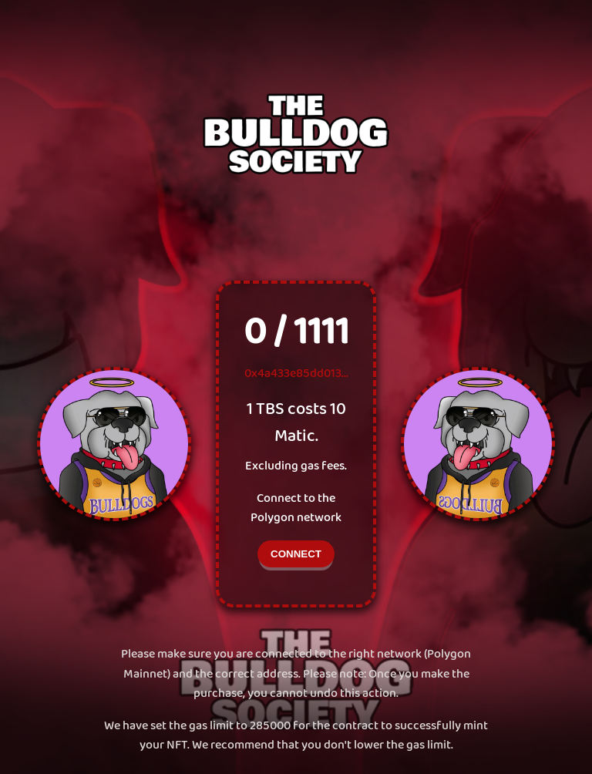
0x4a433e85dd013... (296, 373)
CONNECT (296, 554)
